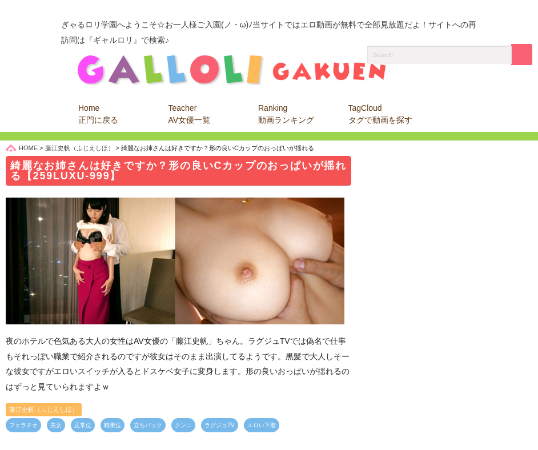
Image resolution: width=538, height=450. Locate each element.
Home (98, 113)
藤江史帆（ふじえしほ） (43, 409)
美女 (56, 425)
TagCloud (380, 113)
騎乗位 (112, 425)
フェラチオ (23, 425)
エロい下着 (261, 425)
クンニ (183, 425)
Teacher (189, 113)
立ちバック (148, 425)
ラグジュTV (219, 425)
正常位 (82, 425)
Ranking (286, 113)
